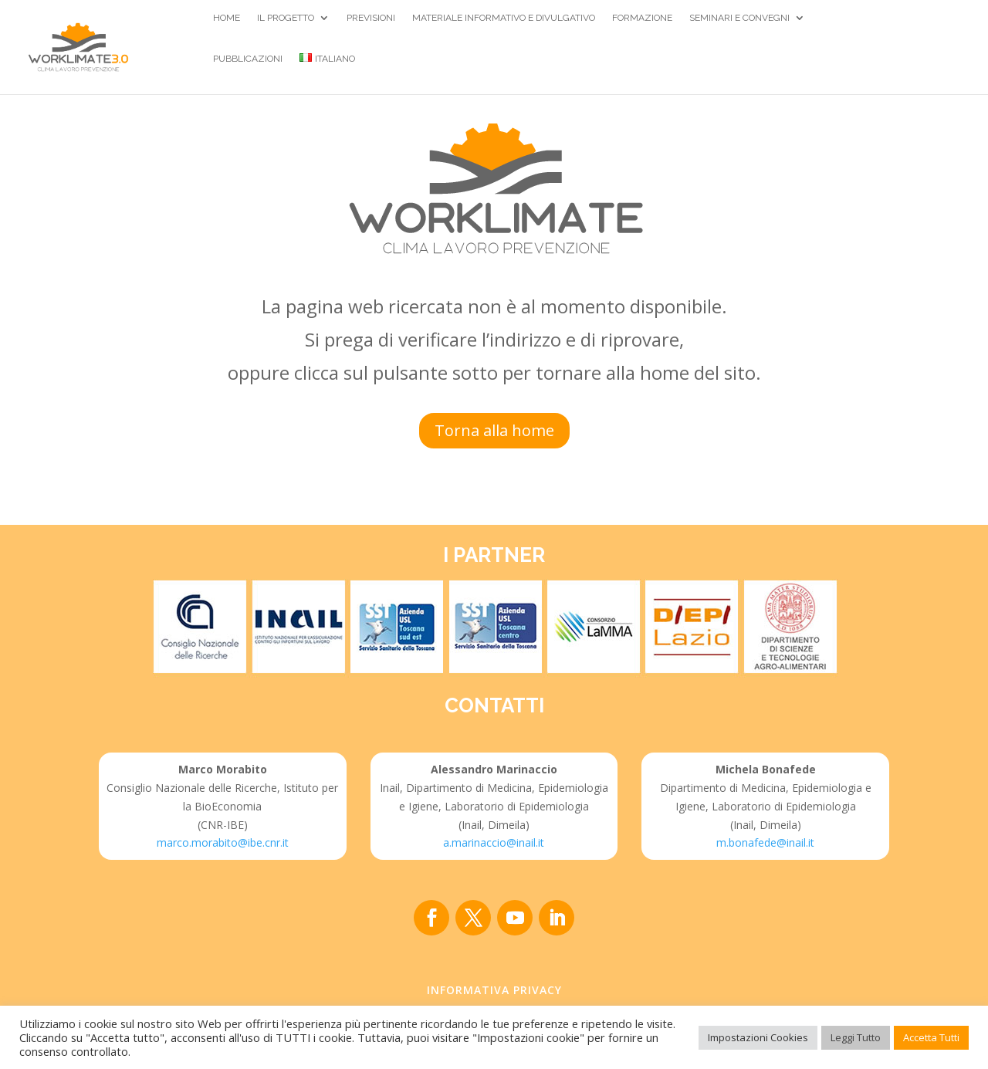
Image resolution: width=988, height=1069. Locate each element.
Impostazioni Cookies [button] (758, 1037)
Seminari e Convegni (739, 17)
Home (226, 17)
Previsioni (371, 17)
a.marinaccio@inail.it (493, 842)
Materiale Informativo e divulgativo (503, 17)
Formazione (642, 17)
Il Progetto (285, 17)
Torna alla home (494, 430)
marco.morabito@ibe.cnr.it (223, 842)
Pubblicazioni (248, 58)
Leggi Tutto (856, 1037)
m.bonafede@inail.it (765, 842)
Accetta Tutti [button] (931, 1037)
